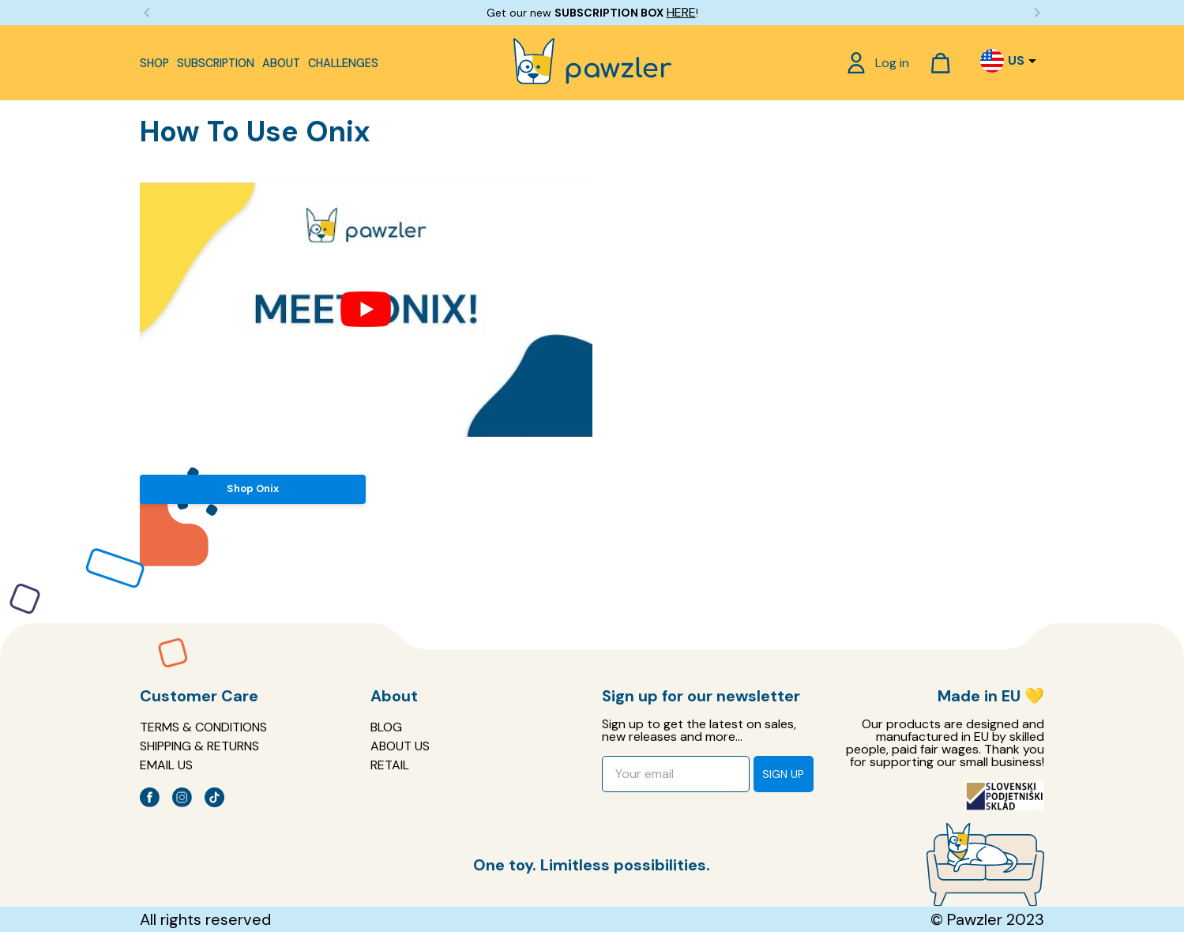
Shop (154, 63)
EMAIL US (166, 765)
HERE (681, 12)
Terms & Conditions (203, 727)
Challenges (343, 63)
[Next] (1036, 13)
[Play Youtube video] (366, 309)
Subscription (215, 63)
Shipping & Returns (199, 746)
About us (400, 746)
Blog (386, 727)
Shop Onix (253, 488)
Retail (389, 765)
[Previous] (148, 13)
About (281, 63)
